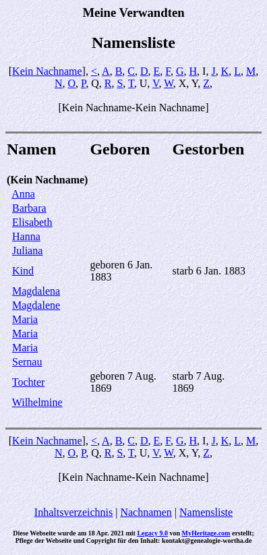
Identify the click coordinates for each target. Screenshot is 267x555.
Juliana (27, 250)
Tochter (28, 382)
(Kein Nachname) (47, 179)
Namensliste (206, 512)
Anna (23, 194)
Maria (25, 319)
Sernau (27, 362)
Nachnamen (145, 512)
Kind (23, 270)
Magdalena (36, 291)
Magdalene (36, 305)
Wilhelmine (37, 402)
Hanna (26, 236)
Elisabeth (32, 222)
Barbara (29, 208)
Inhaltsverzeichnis (73, 512)
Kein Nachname (47, 71)
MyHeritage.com (206, 533)
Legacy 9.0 (152, 533)
